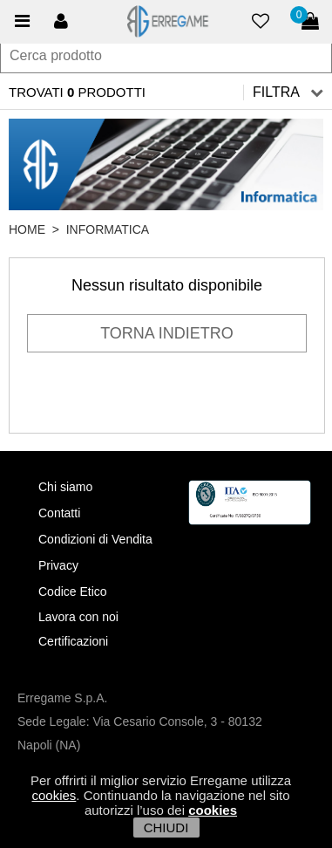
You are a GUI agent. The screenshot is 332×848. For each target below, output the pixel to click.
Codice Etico (72, 591)
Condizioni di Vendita (95, 539)
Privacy (58, 565)
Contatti (59, 513)
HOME (27, 229)
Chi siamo (65, 487)
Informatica (107, 229)
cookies (53, 795)
